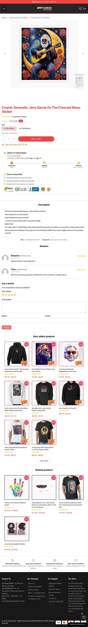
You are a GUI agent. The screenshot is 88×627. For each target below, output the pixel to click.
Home (4, 18)
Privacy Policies (33, 590)
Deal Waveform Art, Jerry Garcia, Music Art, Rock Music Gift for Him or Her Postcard (44, 505)
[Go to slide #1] (38, 93)
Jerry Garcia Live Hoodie (67, 408)
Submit (6, 327)
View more (44, 461)
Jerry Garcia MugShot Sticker (15, 544)
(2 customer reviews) (19, 117)
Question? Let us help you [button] (77, 624)
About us (31, 583)
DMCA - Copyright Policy (36, 593)
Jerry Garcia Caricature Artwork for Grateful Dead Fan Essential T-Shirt (71, 505)
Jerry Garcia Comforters (40, 18)
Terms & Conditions (35, 586)
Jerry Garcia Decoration (18, 18)
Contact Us (52, 598)
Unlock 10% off (84, 617)
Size (3, 125)
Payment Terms (54, 589)
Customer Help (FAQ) (56, 601)
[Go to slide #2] (49, 93)
